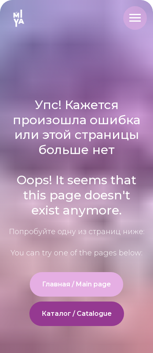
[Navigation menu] (135, 18)
